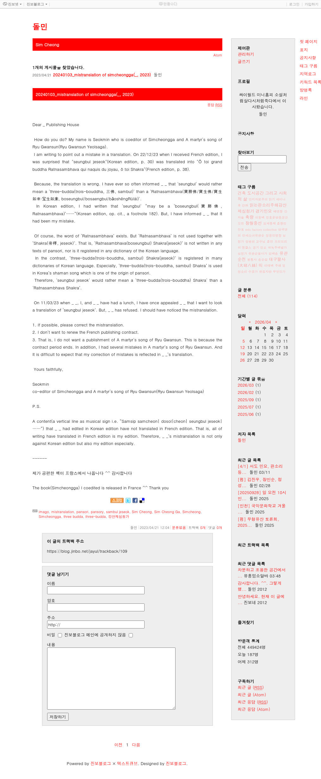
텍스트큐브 (127, 763)
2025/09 (246, 399)
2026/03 (246, 385)
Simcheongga (50, 516)
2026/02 (246, 392)
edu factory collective (261, 229)
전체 (248, 296)
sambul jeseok (117, 511)
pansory (97, 511)
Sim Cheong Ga (167, 511)
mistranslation (63, 511)
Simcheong (191, 511)
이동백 (259, 217)
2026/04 (263, 322)
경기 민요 (259, 247)
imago (44, 511)
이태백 (269, 265)
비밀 (51, 635)
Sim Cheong (142, 511)
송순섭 (263, 259)
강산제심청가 (118, 516)
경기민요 (264, 211)
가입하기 (311, 4)
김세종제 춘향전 (274, 223)
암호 (51, 600)
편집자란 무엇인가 (272, 271)
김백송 (273, 253)
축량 (249, 217)
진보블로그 (100, 763)
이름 (51, 583)
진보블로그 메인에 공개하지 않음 (95, 635)
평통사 (252, 259)
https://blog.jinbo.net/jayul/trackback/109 (87, 551)
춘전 (270, 241)
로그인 (294, 4)
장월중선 (253, 223)
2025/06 (246, 414)
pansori (83, 511)
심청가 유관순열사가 (252, 253)
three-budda (95, 516)
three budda (73, 516)
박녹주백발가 (277, 247)
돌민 (242, 440)
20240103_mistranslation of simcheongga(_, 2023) (102, 75)
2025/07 (246, 407)
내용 (51, 644)
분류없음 (179, 527)
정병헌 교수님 (255, 241)
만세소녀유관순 (253, 235)
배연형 (278, 211)
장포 (241, 229)
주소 (51, 618)
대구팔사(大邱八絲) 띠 (262, 262)
